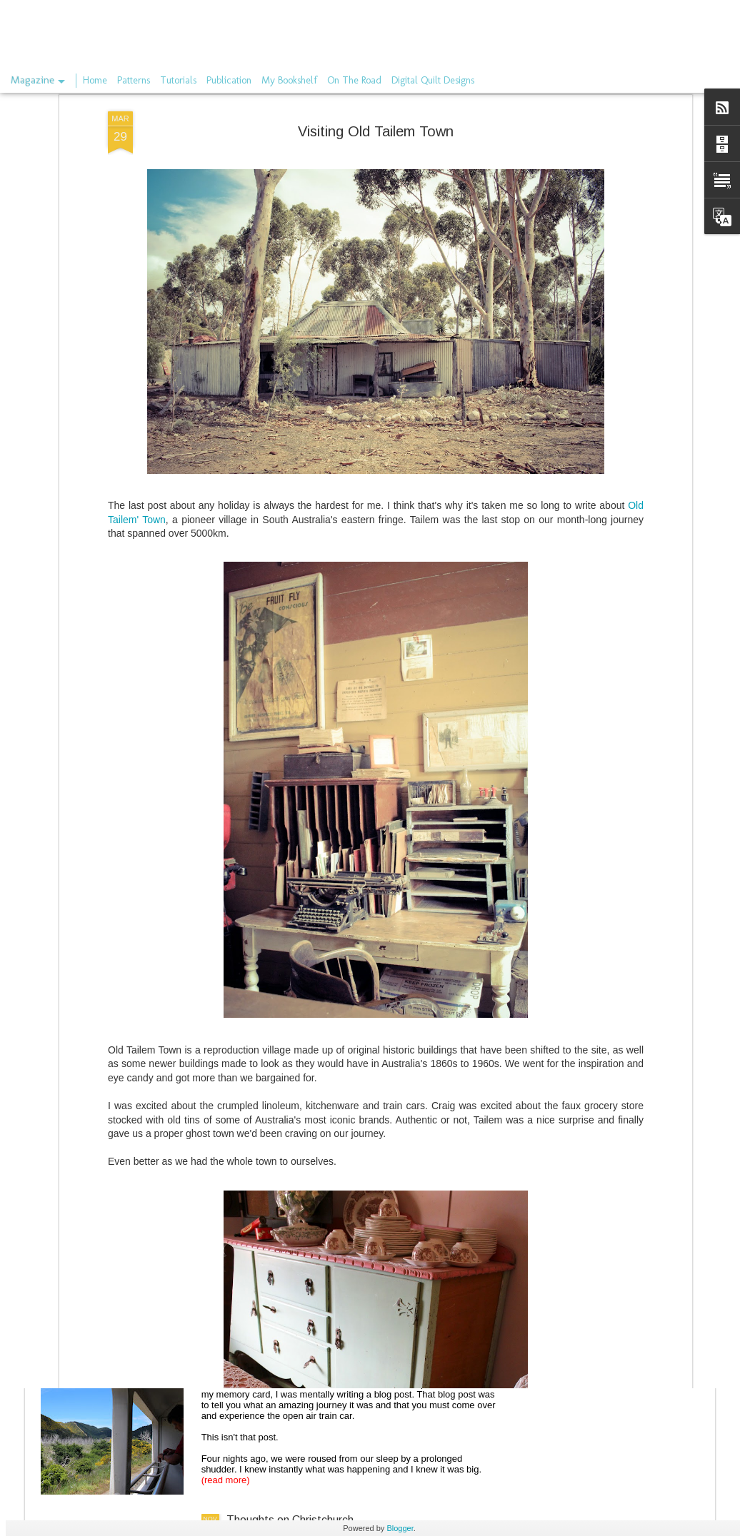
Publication (228, 80)
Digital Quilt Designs (432, 80)
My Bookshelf (289, 80)
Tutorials (178, 80)
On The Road (354, 80)
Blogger (399, 1528)
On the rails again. (271, 1196)
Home (95, 80)
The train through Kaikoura (292, 1358)
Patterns (133, 80)
